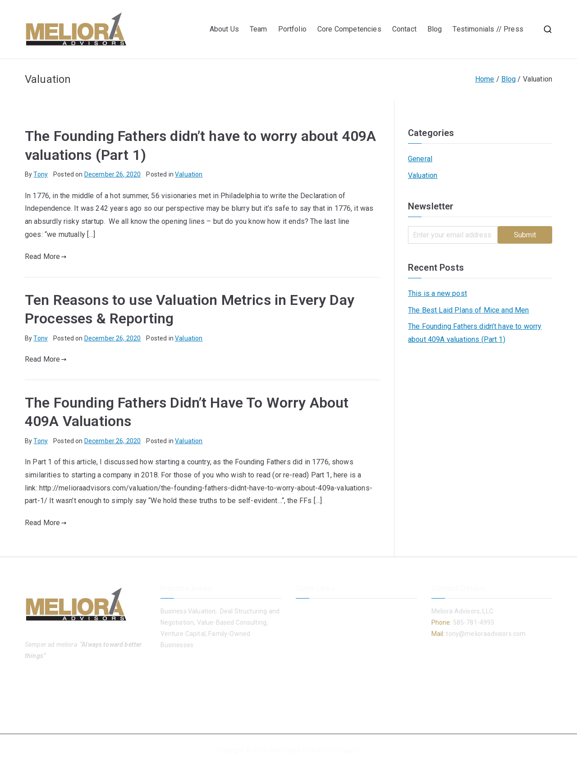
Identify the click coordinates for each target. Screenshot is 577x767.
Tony (40, 174)
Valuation (188, 174)
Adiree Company (335, 750)
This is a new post (437, 293)
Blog (434, 29)
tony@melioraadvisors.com (485, 633)
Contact (404, 29)
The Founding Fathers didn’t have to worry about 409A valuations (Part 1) (475, 333)
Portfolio (292, 29)
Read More (46, 256)
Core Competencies (349, 29)
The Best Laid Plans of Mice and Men (468, 310)
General (420, 158)
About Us (224, 29)
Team (258, 29)
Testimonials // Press (489, 29)
